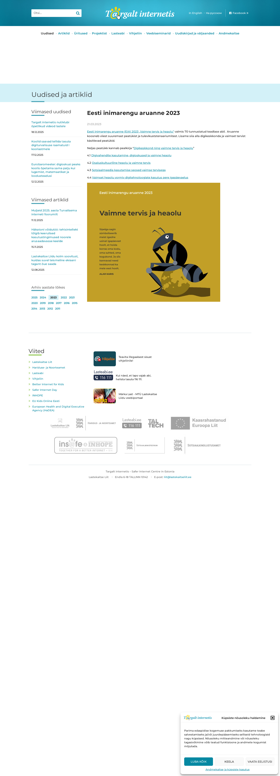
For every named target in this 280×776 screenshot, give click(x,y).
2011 (57, 308)
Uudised (47, 33)
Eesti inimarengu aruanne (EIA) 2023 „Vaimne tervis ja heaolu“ (130, 131)
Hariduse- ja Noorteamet (48, 367)
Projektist (99, 33)
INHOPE (37, 395)
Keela (229, 761)
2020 (34, 303)
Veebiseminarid (158, 33)
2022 (64, 297)
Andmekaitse (229, 33)
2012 (50, 308)
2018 (51, 303)
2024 (43, 297)
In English (195, 13)
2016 (67, 303)
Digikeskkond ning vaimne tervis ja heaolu (163, 148)
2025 (34, 297)
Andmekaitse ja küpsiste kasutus (228, 769)
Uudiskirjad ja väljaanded (194, 33)
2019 (43, 303)
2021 (72, 297)
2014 (34, 308)
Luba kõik (199, 761)
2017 (59, 303)
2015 (74, 303)
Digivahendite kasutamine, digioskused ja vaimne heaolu (131, 155)
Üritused (80, 33)
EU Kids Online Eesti (46, 401)
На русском (214, 13)
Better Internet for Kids (48, 384)
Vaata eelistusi (260, 761)
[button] (272, 718)
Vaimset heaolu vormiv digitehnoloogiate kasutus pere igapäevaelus (140, 177)
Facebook (239, 13)
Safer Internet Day (44, 390)
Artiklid (64, 33)
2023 (53, 297)
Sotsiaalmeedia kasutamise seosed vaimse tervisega (129, 170)
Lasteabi (118, 33)
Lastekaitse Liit (42, 362)
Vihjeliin (135, 33)
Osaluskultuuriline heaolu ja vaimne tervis (121, 163)
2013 (42, 308)
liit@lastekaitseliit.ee (177, 477)
